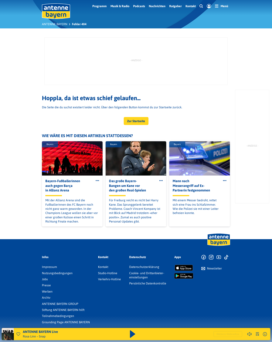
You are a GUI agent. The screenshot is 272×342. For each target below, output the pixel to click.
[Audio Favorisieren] (18, 334)
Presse (46, 285)
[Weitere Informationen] (265, 334)
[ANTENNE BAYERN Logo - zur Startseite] (56, 11)
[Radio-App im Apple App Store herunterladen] (183, 268)
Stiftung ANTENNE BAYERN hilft (63, 310)
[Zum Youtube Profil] (219, 257)
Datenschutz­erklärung (144, 267)
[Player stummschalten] (249, 334)
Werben (47, 291)
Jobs (45, 279)
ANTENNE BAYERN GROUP (60, 303)
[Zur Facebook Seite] (203, 257)
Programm (99, 6)
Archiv (46, 297)
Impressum (49, 267)
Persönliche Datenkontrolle (147, 283)
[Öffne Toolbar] (97, 180)
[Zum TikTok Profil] (226, 257)
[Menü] (221, 6)
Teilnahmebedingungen (58, 316)
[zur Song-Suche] (257, 334)
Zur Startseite (136, 121)
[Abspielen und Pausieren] (133, 334)
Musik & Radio (119, 6)
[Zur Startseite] (218, 245)
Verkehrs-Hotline (109, 279)
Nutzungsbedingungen (57, 273)
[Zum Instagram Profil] (211, 257)
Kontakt (190, 6)
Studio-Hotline (107, 273)
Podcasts (139, 6)
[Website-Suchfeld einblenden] (201, 6)
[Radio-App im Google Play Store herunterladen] (183, 276)
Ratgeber (175, 6)
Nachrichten (157, 6)
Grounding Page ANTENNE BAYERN (66, 322)
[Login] (209, 6)
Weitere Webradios (227, 334)
